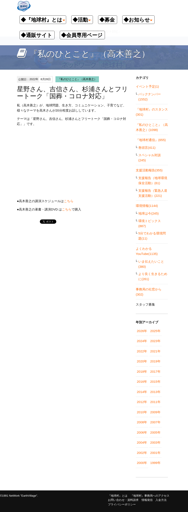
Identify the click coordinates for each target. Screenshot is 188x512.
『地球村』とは (117, 495)
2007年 (155, 422)
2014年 (142, 392)
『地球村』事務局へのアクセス (149, 495)
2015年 (155, 381)
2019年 (155, 361)
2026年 (142, 331)
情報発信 (147, 500)
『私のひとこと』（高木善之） (77, 79)
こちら (68, 201)
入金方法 (161, 500)
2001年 (155, 453)
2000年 (142, 463)
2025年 (155, 331)
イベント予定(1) (147, 86)
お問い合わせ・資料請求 (123, 500)
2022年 (142, 351)
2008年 (142, 422)
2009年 (155, 412)
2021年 (155, 351)
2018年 (142, 371)
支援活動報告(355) (149, 170)
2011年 (155, 402)
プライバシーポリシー (122, 504)
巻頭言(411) (146, 147)
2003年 (155, 442)
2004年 (142, 442)
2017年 (155, 371)
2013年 (155, 392)
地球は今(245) (148, 213)
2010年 (142, 412)
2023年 (155, 341)
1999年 (155, 463)
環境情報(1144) (147, 205)
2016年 (142, 381)
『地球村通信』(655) (151, 140)
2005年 (155, 432)
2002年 (142, 453)
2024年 (142, 341)
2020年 (142, 361)
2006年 (142, 432)
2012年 (142, 402)
